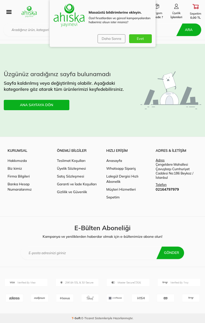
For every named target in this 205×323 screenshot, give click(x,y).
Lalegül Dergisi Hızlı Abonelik (122, 179)
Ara (188, 29)
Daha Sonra (111, 38)
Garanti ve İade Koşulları (77, 184)
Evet (140, 38)
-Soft (76, 318)
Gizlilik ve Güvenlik (72, 192)
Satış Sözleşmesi (70, 176)
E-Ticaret (87, 318)
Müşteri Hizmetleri (121, 189)
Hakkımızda (17, 160)
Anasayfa (114, 160)
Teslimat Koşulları (71, 160)
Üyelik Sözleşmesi (71, 168)
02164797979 (167, 189)
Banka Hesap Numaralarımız (20, 187)
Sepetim (113, 197)
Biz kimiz (15, 168)
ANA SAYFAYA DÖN (36, 105)
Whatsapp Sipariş (121, 168)
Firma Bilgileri (19, 176)
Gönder (171, 252)
